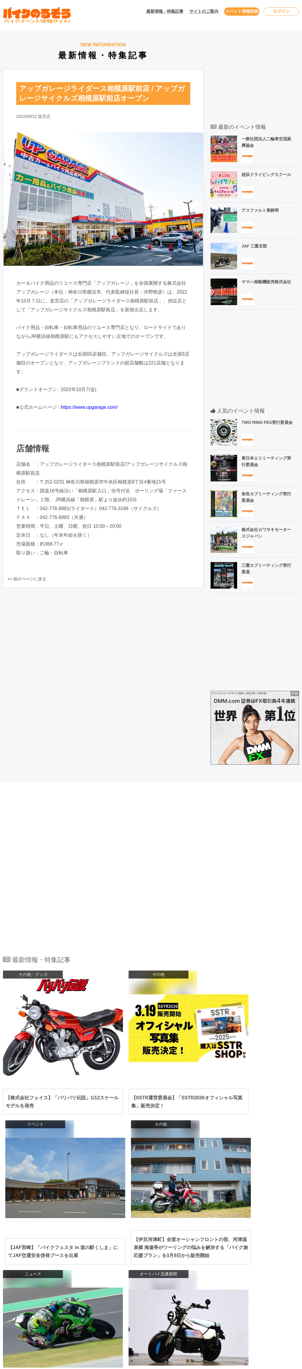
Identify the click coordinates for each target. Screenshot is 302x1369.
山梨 (125, 1261)
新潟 (147, 1261)
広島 (136, 1295)
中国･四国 (99, 1295)
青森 (140, 1238)
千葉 (151, 1249)
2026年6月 (26, 1262)
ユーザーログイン (264, 1250)
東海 (94, 1272)
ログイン (281, 11)
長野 (136, 1261)
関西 (94, 1283)
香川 (192, 1295)
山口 (169, 1295)
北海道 (127, 1238)
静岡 (136, 1272)
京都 (147, 1283)
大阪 (125, 1283)
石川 (169, 1261)
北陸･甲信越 (101, 1261)
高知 (203, 1295)
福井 (181, 1261)
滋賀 (158, 1283)
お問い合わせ (260, 1239)
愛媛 (181, 1295)
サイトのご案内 (203, 11)
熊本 (158, 1306)
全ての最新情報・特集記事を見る (151, 1170)
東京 (125, 1249)
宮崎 (181, 1306)
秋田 (162, 1238)
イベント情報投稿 (241, 11)
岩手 (151, 1238)
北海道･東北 (101, 1238)
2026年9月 (26, 1295)
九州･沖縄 (99, 1306)
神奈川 (138, 1249)
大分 (169, 1306)
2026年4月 (26, 1239)
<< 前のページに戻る (24, 579)
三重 (158, 1272)
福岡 (125, 1306)
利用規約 (256, 1262)
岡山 (125, 1295)
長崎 (147, 1306)
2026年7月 (26, 1273)
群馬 (196, 1249)
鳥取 (147, 1295)
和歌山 (183, 1283)
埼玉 (162, 1249)
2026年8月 (26, 1284)
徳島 (214, 1295)
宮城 (174, 1238)
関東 (94, 1249)
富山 (158, 1261)
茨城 (174, 1249)
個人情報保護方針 (264, 1273)
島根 (158, 1295)
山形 (185, 1238)
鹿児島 (194, 1306)
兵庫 (136, 1283)
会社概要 (256, 1295)
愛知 (125, 1272)
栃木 (185, 1249)
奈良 (169, 1283)
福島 (196, 1238)
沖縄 (207, 1306)
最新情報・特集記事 (164, 11)
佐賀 (136, 1306)
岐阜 (147, 1272)
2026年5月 (26, 1250)
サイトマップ (260, 1284)
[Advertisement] (255, 75)
